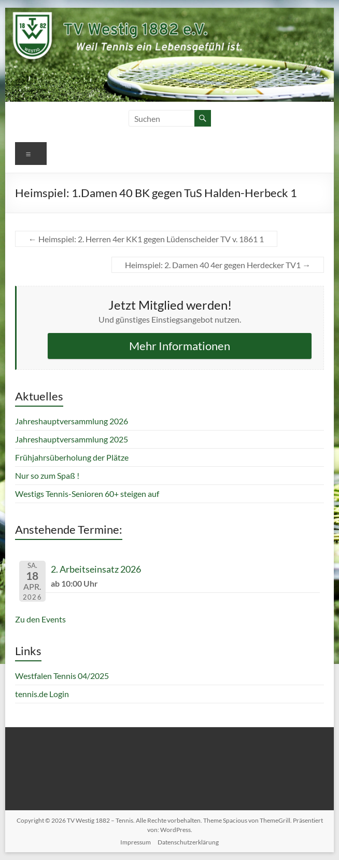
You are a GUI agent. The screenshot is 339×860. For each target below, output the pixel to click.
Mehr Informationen (179, 346)
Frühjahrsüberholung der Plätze (72, 457)
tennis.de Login (42, 694)
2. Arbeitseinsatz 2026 (96, 569)
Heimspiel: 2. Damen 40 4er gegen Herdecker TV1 (217, 265)
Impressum (135, 842)
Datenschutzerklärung (188, 842)
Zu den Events (40, 619)
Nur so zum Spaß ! (47, 475)
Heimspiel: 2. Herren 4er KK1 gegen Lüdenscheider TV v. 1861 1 (146, 239)
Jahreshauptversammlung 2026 (71, 421)
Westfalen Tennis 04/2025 (62, 676)
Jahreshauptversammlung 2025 (71, 439)
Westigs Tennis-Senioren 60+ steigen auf (87, 493)
